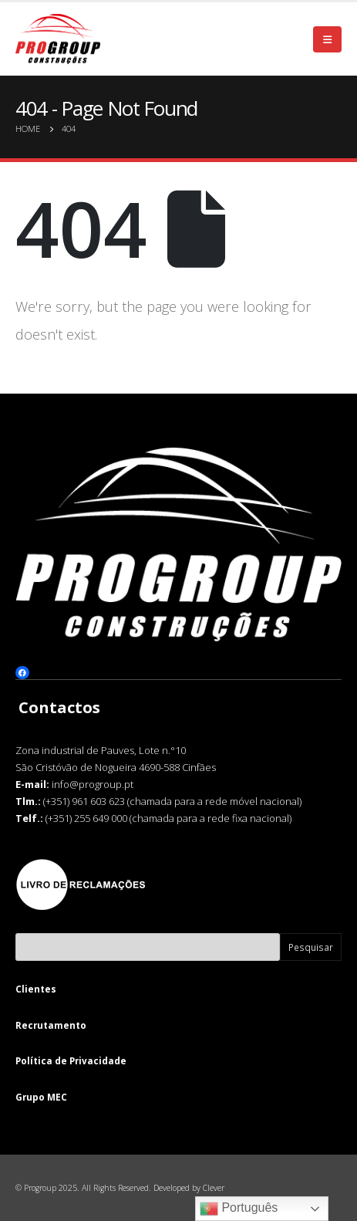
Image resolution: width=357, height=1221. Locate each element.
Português (239, 1208)
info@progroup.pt (92, 783)
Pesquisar (310, 947)
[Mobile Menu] (327, 39)
